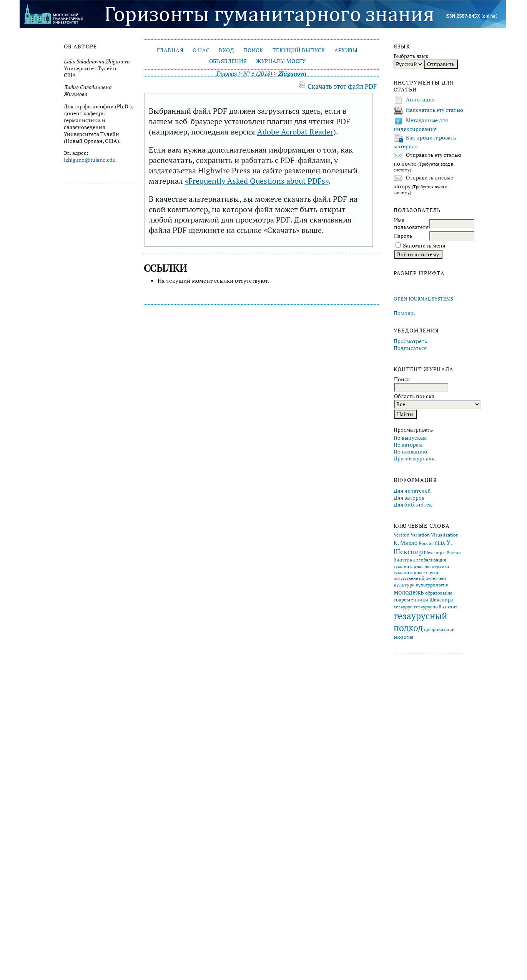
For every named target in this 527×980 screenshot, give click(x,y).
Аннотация (420, 99)
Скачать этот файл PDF (342, 86)
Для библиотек (413, 504)
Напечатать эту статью (434, 109)
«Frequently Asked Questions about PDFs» (257, 181)
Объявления (228, 61)
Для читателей (412, 490)
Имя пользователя (411, 224)
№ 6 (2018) (257, 73)
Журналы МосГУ (281, 61)
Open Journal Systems (423, 299)
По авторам (408, 444)
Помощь (404, 313)
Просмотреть (410, 341)
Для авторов (409, 497)
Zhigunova (292, 73)
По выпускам (410, 437)
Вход (226, 50)
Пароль (403, 236)
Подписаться (410, 348)
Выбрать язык (411, 56)
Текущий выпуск (299, 50)
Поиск (253, 50)
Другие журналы (415, 458)
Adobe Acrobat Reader (295, 131)
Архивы (346, 50)
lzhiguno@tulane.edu (90, 159)
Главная (170, 50)
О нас (201, 50)
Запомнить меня (424, 245)
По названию (410, 451)
